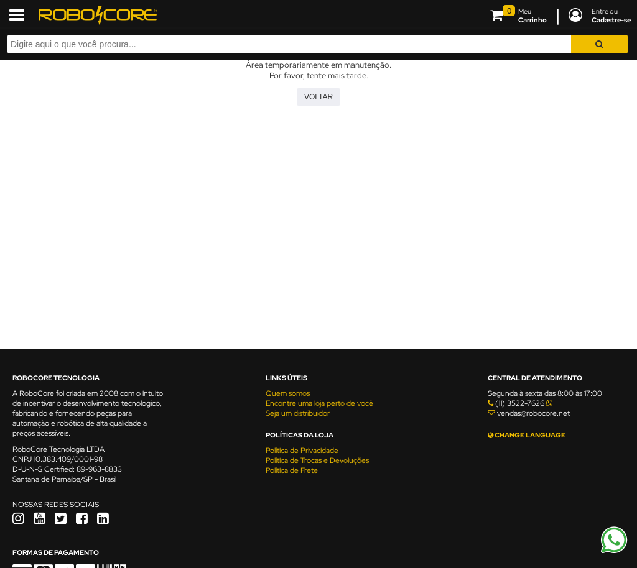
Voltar (318, 97)
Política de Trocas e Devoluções (317, 460)
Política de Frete (292, 470)
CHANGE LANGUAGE (526, 435)
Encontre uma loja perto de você (319, 403)
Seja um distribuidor (298, 413)
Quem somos (288, 393)
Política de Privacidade (302, 451)
